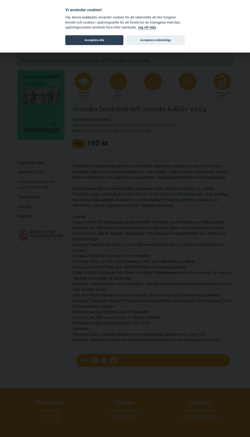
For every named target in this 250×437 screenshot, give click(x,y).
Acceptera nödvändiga (155, 40)
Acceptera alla (94, 40)
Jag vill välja (147, 27)
